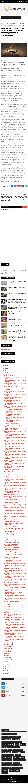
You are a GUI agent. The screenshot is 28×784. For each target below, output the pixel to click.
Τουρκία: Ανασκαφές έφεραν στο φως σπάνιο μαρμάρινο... (13, 389)
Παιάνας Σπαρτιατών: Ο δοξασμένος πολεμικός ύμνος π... (13, 559)
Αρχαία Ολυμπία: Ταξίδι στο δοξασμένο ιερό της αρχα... (15, 438)
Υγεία (11, 771)
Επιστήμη (7, 24)
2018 (4, 665)
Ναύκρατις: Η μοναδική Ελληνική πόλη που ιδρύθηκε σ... (15, 378)
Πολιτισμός (19, 766)
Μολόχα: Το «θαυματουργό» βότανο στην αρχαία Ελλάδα (16, 289)
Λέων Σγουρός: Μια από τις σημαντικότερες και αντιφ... (15, 585)
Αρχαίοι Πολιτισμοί (6, 740)
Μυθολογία (22, 760)
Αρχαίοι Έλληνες (16, 737)
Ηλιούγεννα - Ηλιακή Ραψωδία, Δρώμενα (14, 623)
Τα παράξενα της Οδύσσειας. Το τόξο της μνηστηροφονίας (14, 556)
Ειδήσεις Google (8, 272)
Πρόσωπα (5, 768)
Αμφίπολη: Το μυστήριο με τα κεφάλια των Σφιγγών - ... (14, 441)
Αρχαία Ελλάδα (12, 734)
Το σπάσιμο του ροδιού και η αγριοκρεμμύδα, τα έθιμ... (11, 502)
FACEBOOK (8, 684)
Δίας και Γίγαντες (8, 607)
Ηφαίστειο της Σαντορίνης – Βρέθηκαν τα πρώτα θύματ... (14, 435)
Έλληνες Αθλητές (6, 750)
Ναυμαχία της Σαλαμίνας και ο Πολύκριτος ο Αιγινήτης (15, 407)
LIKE (24, 684)
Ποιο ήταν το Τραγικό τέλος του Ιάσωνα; (14, 506)
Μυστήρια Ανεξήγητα (7, 763)
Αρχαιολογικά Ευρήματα (15, 742)
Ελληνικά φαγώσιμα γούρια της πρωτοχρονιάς (12, 401)
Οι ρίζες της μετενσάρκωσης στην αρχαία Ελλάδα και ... (14, 567)
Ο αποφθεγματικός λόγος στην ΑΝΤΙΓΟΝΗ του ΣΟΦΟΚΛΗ (14, 581)
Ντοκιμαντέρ (16, 763)
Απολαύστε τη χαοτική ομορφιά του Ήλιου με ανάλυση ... (14, 574)
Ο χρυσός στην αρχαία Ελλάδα (11, 522)
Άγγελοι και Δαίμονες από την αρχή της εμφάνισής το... (14, 449)
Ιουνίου (6, 652)
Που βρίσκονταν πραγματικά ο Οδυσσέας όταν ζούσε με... (14, 464)
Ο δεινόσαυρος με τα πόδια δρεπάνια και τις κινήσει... (15, 640)
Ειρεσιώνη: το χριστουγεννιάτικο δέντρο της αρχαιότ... (15, 631)
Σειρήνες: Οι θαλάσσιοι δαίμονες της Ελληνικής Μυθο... (13, 562)
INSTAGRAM (8, 692)
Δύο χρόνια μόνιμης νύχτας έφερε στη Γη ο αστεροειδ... (15, 477)
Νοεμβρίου (7, 643)
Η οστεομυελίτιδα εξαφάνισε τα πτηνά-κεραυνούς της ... (13, 404)
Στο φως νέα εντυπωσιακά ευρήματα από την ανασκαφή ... (14, 458)
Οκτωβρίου (7, 645)
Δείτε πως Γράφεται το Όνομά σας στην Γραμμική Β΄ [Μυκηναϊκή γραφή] (17, 325)
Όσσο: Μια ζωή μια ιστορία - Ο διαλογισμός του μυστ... (15, 384)
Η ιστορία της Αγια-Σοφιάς (10, 500)
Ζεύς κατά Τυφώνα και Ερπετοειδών (13, 410)
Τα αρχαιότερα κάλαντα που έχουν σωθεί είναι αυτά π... (14, 604)
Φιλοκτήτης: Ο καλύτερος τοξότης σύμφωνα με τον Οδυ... (15, 509)
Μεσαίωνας (21, 758)
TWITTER (7, 688)
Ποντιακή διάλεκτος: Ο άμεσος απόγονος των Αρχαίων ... (14, 578)
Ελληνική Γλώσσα (6, 753)
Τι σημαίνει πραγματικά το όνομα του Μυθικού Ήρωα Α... (13, 593)
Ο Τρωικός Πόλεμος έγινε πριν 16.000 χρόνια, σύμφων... (13, 590)
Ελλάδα (17, 747)
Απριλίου (6, 656)
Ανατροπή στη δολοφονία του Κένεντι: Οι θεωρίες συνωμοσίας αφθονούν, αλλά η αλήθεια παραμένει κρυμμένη (17, 302)
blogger (24, 207)
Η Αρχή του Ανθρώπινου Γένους (12, 543)
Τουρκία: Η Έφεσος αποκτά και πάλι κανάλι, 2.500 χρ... (15, 483)
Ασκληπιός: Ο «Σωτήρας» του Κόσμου (13, 618)
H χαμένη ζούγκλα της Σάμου (11, 550)
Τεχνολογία (5, 771)
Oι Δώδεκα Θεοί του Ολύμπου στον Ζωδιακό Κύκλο (15, 395)
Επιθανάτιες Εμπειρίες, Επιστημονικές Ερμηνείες (13, 512)
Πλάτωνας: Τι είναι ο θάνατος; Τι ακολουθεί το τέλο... (14, 596)
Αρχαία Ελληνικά (5, 350)
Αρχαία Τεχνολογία (7, 737)
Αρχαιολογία (5, 742)
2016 (4, 669)
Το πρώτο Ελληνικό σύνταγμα (11, 424)
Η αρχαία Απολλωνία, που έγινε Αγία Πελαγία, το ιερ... (13, 412)
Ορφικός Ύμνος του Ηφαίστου (11, 602)
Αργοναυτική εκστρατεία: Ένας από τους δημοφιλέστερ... (14, 418)
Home (3, 24)
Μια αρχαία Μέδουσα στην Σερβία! (12, 533)
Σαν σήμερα (11, 768)
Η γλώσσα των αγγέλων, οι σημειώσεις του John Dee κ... (15, 489)
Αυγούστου (7, 649)
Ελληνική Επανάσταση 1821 (18, 753)
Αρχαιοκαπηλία (16, 740)
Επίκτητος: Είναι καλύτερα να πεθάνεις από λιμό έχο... (15, 452)
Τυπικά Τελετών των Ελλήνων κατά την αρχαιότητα (14, 415)
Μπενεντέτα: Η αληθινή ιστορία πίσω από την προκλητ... (14, 536)
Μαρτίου (6, 658)
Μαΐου (6, 654)
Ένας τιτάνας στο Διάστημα (11, 551)
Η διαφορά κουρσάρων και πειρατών (13, 569)
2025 (4, 367)
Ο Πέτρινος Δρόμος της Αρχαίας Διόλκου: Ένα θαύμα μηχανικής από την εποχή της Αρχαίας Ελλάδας (16, 308)
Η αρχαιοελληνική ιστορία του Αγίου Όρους (15, 611)
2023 (4, 371)
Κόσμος (9, 758)
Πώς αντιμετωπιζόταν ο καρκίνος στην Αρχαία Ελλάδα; (13, 492)
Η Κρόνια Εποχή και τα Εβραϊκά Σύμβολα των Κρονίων (14, 515)
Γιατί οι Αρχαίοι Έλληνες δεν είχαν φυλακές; (15, 504)
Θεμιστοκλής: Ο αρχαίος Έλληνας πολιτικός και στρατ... (15, 432)
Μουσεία (16, 760)
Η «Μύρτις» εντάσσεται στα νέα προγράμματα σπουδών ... (12, 539)
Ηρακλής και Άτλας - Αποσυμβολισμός (13, 529)
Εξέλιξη (11, 755)
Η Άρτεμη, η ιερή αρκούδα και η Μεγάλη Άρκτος (14, 426)
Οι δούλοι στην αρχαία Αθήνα (11, 470)
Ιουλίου (6, 650)
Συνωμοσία (19, 768)
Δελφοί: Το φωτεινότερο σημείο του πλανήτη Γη (15, 486)
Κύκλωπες (6, 613)
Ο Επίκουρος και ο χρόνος (10, 387)
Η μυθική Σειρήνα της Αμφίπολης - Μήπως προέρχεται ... (14, 455)
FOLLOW (23, 688)
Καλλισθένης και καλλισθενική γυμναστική (14, 564)
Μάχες (15, 758)
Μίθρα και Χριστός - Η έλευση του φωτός (14, 541)
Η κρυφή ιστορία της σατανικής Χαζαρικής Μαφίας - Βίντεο (15, 319)
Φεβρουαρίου (7, 659)
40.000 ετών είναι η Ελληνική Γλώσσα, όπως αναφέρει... (14, 531)
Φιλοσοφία (16, 771)
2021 (4, 375)
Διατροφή (5, 747)
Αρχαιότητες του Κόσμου (8, 745)
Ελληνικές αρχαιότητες (17, 750)
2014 (4, 672)
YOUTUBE (8, 696)
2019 (4, 664)
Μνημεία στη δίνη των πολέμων (12, 548)
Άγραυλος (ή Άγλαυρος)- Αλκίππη (12, 495)
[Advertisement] (14, 248)
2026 (4, 366)
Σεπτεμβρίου (7, 647)
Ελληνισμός (5, 755)
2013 (4, 674)
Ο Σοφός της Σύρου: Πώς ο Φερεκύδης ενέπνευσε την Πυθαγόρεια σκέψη (17, 295)
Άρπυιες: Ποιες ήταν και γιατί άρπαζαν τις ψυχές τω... (14, 518)
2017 (4, 667)
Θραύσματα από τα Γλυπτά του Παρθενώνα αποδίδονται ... (15, 497)
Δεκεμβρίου (7, 376)
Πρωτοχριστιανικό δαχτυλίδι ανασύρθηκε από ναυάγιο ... (14, 625)
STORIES (5, 773)
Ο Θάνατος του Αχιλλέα (10, 527)
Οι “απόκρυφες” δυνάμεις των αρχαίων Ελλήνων (14, 392)
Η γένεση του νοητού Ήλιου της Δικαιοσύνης (15, 553)
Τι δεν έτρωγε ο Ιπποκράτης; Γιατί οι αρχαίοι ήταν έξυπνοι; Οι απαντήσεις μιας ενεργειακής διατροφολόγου (16, 332)
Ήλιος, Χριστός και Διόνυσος (11, 583)
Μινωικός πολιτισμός (7, 760)
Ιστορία (4, 758)
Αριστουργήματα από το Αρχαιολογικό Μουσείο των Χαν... (13, 571)
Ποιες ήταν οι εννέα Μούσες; (11, 520)
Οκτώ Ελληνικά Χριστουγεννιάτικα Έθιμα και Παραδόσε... (15, 637)
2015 (4, 671)
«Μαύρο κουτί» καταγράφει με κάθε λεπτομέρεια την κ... (13, 398)
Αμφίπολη (5, 734)
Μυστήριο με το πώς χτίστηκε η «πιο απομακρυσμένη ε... (13, 461)
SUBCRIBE (23, 696)
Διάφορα (11, 747)
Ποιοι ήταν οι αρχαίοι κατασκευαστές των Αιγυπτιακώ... (14, 620)
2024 (4, 369)
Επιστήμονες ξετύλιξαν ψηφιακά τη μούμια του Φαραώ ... (14, 468)
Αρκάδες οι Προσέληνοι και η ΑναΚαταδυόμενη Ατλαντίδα (11, 429)
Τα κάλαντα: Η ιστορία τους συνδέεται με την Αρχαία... (15, 628)
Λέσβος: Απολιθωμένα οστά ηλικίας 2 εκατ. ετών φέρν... (15, 480)
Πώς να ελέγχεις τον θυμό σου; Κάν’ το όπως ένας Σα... (15, 474)
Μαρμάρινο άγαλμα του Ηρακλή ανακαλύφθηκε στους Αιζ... (12, 546)
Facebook (21, 271)
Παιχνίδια (5, 766)
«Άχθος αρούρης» (8, 472)
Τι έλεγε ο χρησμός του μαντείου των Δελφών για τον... (13, 421)
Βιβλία (17, 745)
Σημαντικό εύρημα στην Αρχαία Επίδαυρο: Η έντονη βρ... (15, 444)
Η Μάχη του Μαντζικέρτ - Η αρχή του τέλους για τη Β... (15, 381)
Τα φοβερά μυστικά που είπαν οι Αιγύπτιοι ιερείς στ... (14, 609)
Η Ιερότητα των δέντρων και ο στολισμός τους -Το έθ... (14, 616)
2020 (4, 662)
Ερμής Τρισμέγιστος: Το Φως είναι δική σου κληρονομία (15, 524)
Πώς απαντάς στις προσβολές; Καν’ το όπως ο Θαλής (15, 599)
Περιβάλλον (11, 766)
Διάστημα (23, 745)
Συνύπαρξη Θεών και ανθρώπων (12, 447)
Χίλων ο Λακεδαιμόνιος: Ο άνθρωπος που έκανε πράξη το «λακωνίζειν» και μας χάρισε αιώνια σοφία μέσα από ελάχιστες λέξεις (16, 339)
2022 (4, 373)
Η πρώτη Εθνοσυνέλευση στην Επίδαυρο (14, 588)
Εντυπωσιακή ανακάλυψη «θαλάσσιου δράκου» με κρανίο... (13, 634)
